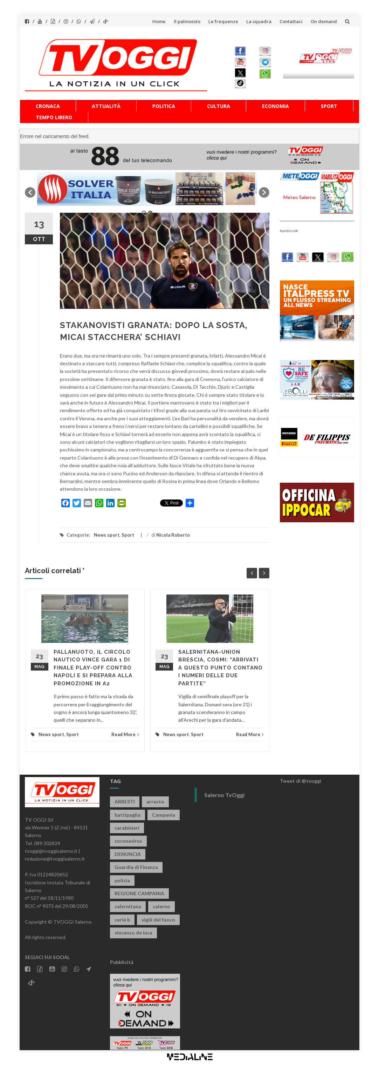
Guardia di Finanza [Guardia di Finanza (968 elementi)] (136, 867)
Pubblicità (121, 962)
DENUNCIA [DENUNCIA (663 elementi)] (128, 854)
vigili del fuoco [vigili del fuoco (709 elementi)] (158, 920)
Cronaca (48, 106)
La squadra (258, 21)
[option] (147, 189)
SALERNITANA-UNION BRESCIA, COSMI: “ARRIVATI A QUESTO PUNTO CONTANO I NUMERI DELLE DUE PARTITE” (220, 668)
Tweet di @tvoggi (300, 781)
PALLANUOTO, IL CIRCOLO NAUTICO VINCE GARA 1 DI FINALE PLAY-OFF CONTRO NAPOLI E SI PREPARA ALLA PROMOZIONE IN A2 (93, 668)
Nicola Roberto (173, 535)
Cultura (218, 106)
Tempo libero (54, 117)
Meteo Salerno (299, 197)
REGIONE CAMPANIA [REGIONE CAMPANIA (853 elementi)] (139, 893)
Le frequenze (223, 21)
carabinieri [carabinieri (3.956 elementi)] (127, 828)
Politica (163, 106)
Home (159, 21)
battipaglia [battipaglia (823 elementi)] (127, 815)
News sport (106, 535)
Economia (275, 106)
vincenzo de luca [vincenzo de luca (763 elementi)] (133, 933)
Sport (329, 106)
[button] (30, 192)
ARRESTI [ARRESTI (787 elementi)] (125, 801)
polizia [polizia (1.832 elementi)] (122, 880)
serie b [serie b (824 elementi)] (122, 920)
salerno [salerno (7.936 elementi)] (161, 906)
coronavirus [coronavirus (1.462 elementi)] (128, 841)
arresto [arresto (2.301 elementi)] (155, 801)
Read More (125, 734)
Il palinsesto (187, 21)
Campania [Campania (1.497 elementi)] (163, 815)
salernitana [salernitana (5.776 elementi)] (128, 906)
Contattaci (291, 21)
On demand (324, 21)
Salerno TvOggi (224, 794)
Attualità (106, 106)
